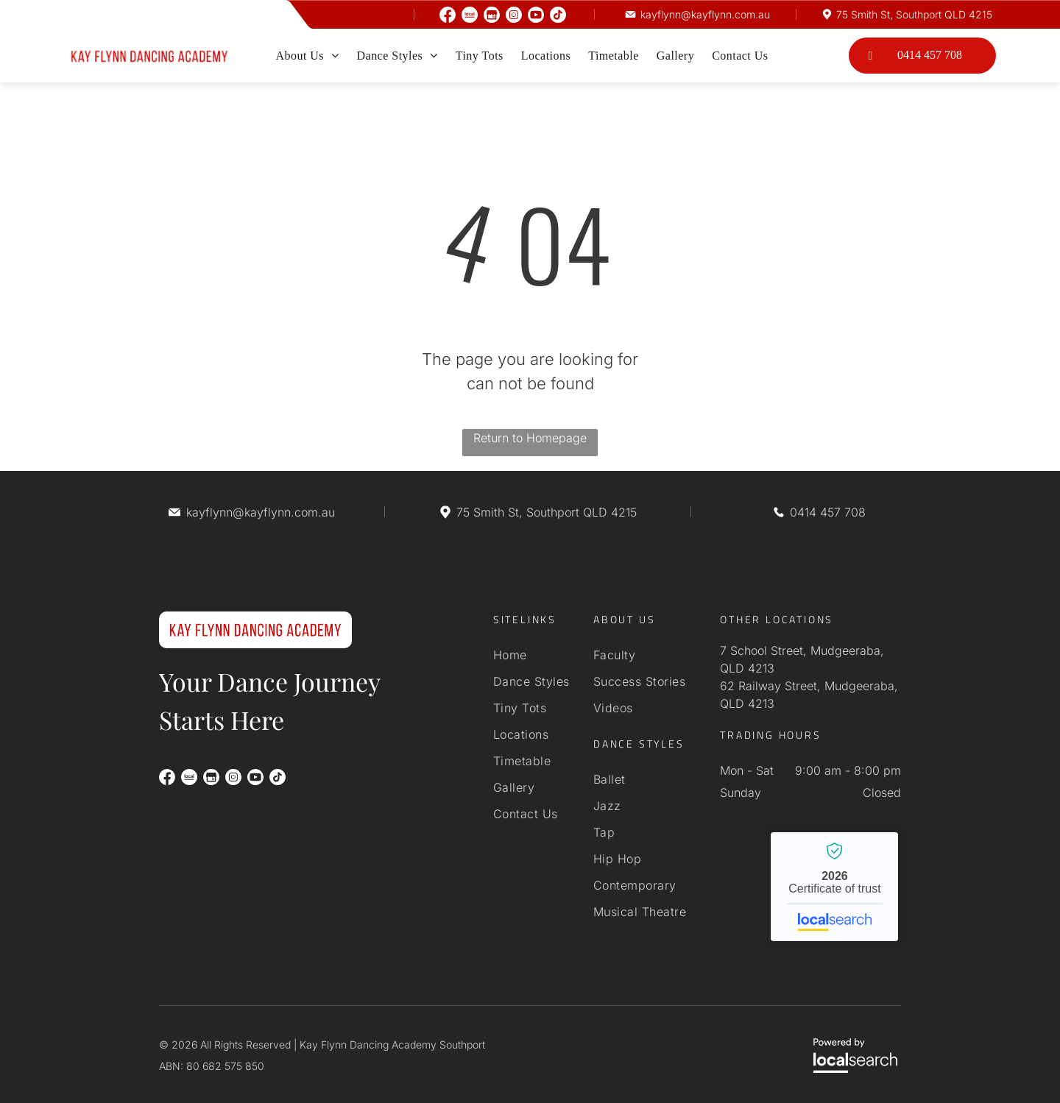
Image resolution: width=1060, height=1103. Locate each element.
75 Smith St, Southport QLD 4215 (914, 14)
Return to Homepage (530, 437)
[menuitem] (306, 56)
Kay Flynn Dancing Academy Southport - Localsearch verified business (834, 886)
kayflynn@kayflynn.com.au (705, 14)
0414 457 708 (828, 512)
